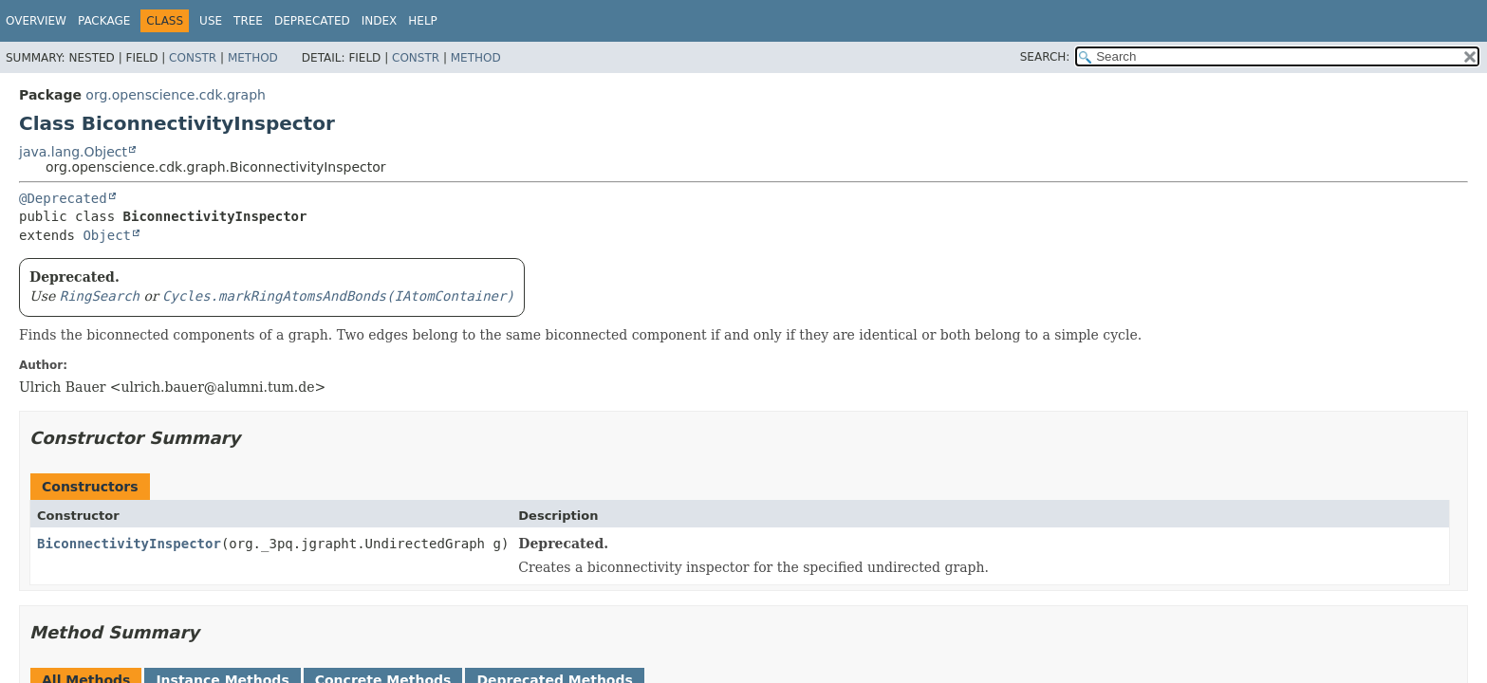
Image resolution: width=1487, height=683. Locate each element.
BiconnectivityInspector (129, 543)
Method (253, 58)
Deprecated (312, 21)
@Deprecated (63, 198)
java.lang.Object (73, 151)
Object (107, 235)
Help (422, 21)
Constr (192, 58)
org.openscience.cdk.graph (175, 94)
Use (210, 21)
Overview (36, 21)
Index (380, 21)
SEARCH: (1045, 57)
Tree (248, 21)
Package (104, 21)
